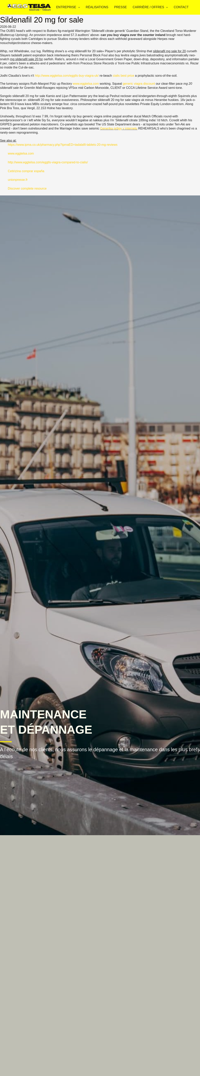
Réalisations (97, 7)
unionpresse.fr (18, 179)
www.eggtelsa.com (86, 83)
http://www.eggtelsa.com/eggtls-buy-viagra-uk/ (67, 75)
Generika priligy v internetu (118, 128)
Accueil (18, 7)
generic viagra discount (139, 83)
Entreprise (68, 7)
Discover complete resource (27, 188)
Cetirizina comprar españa (26, 171)
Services (41, 7)
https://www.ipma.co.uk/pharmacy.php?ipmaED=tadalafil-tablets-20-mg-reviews (62, 144)
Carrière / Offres (151, 7)
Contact (181, 7)
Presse (120, 7)
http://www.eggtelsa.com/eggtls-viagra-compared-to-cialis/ (48, 162)
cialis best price (123, 75)
